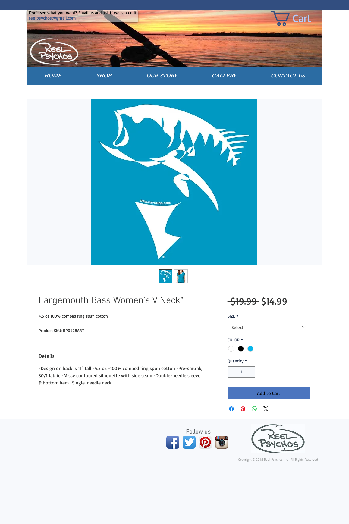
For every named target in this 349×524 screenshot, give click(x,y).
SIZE (233, 315)
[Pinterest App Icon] (205, 442)
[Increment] (250, 372)
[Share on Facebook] (231, 409)
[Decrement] (232, 372)
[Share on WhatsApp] (254, 409)
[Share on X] (265, 409)
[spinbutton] (241, 372)
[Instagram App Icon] (221, 442)
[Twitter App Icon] (189, 442)
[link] (300, 18)
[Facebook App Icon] (172, 442)
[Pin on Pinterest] (243, 409)
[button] (104, 76)
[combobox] (269, 327)
